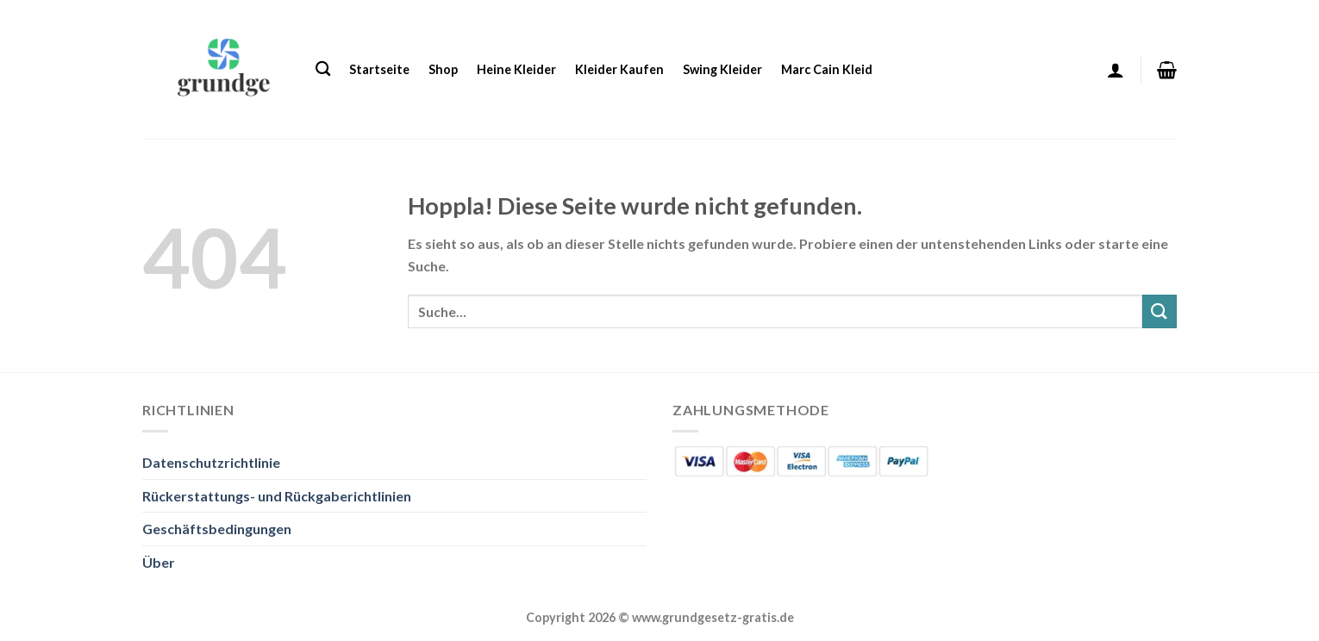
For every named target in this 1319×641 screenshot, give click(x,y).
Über (158, 562)
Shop (443, 69)
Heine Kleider (516, 69)
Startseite (379, 69)
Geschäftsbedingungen (216, 528)
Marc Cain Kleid (826, 69)
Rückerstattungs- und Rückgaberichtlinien (276, 496)
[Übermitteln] (1159, 311)
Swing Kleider (722, 69)
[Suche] (323, 69)
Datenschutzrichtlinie (211, 462)
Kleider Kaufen (619, 69)
